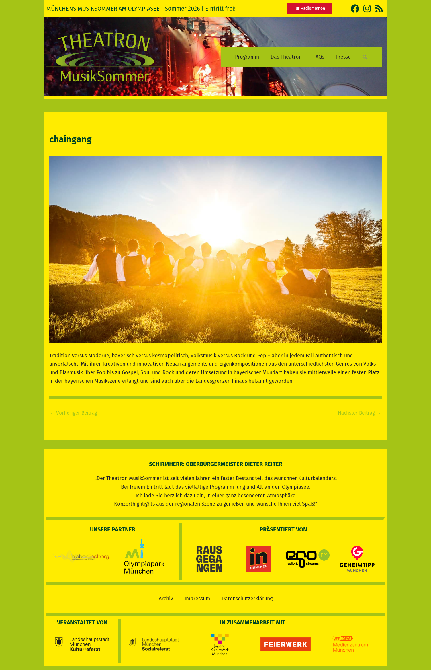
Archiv (166, 597)
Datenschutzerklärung (247, 597)
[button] (365, 57)
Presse (343, 57)
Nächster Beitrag (358, 412)
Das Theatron (286, 57)
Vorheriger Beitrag (74, 412)
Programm (247, 57)
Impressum (197, 597)
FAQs (318, 57)
